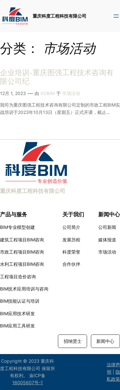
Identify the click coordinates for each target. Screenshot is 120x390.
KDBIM (48, 93)
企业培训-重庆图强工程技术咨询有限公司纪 (57, 77)
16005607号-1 (27, 382)
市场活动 (71, 93)
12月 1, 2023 (13, 93)
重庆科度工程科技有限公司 (59, 16)
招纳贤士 (73, 341)
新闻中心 (105, 341)
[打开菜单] (116, 16)
